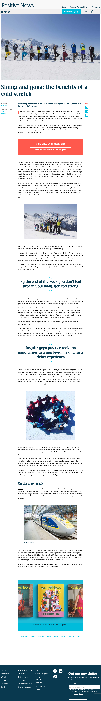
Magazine (96, 7)
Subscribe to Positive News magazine (50, 150)
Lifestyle (4, 677)
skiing (49, 637)
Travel (2, 111)
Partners (37, 670)
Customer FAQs (23, 677)
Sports (56, 637)
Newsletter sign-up (71, 12)
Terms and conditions (25, 684)
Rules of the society (24, 687)
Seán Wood (4, 105)
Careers (37, 689)
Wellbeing (4, 113)
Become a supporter (41, 674)
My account (38, 683)
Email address (73, 684)
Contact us (21, 674)
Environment (24, 637)
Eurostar (20, 489)
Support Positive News (79, 7)
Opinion (3, 687)
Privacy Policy (78, 695)
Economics (4, 684)
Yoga (78, 637)
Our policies (22, 680)
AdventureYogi (36, 162)
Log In (85, 12)
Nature (33, 637)
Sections (62, 7)
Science (3, 680)
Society (3, 670)
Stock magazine (40, 686)
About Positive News (25, 670)
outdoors (41, 637)
